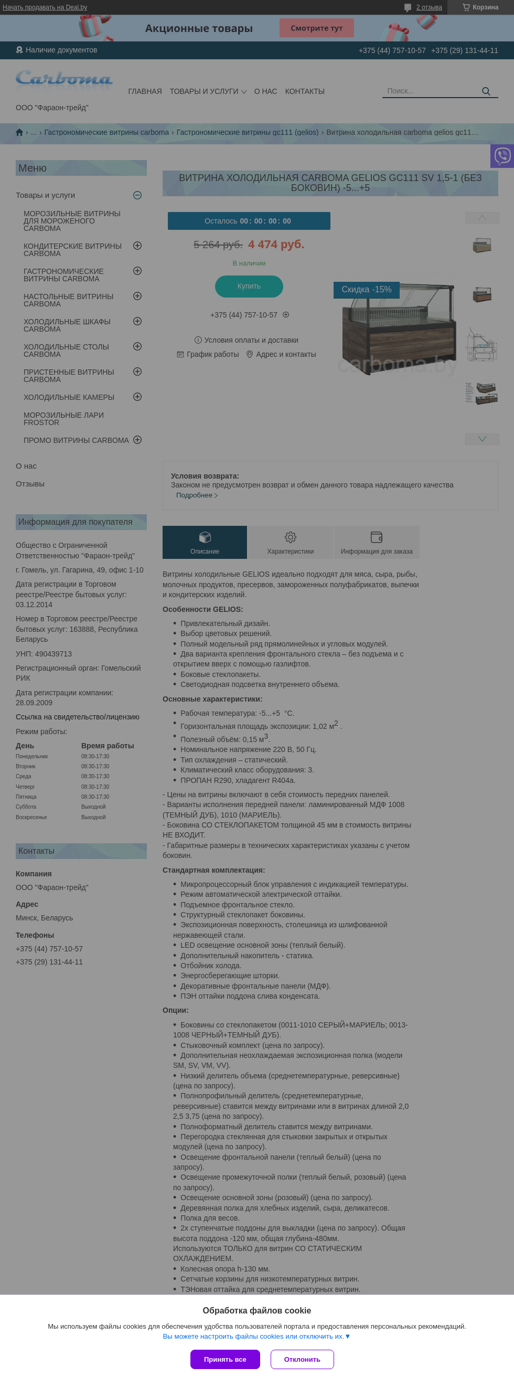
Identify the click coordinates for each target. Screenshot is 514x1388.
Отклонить (302, 1359)
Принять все (225, 1359)
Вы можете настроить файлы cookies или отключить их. (253, 1336)
